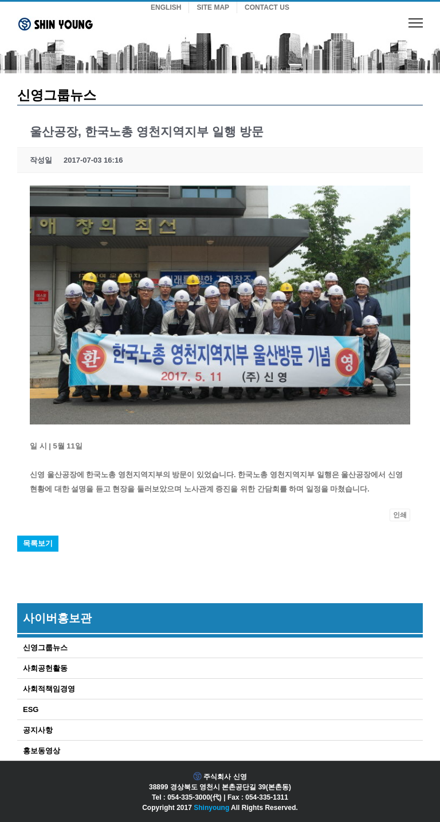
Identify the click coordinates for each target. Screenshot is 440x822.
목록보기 (38, 543)
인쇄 (400, 515)
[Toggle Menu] (415, 22)
